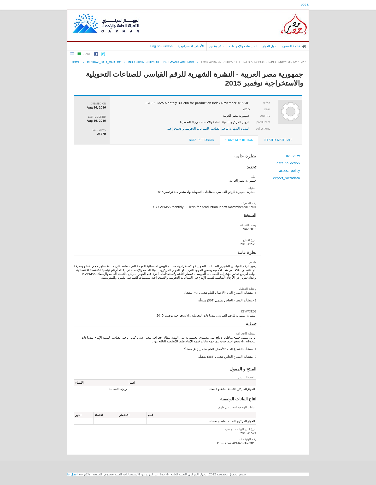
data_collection (288, 163)
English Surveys (161, 46)
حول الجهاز (269, 46)
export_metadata (286, 178)
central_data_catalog (104, 62)
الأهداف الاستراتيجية (191, 46)
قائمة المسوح (291, 46)
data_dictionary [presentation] (201, 140)
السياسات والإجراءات (243, 46)
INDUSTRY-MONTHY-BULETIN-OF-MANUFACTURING (161, 62)
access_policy (289, 170)
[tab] (278, 139)
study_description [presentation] (239, 140)
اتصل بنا (72, 474)
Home (76, 62)
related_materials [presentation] (278, 140)
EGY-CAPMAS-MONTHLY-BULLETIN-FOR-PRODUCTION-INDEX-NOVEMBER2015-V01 (254, 62)
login (305, 4)
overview (293, 155)
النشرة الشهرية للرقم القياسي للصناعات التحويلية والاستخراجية (208, 128)
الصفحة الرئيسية (304, 46)
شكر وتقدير (216, 46)
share (86, 53)
